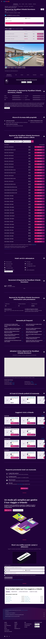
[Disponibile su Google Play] (23, 82)
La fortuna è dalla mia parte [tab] (23, 591)
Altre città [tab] (8, 591)
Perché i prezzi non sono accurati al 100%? (25, 616)
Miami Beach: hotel (9, 597)
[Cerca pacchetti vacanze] (1, 10)
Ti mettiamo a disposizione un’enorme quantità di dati (25, 614)
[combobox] (25, 567)
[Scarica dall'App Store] (29, 82)
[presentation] (29, 82)
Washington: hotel (27, 601)
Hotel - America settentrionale (14, 6)
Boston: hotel (8, 601)
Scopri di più (34, 244)
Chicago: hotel (27, 600)
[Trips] (1, 13)
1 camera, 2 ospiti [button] (9, 20)
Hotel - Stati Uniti (21, 6)
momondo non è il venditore (25, 613)
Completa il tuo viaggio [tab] (33, 591)
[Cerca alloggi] (1, 6)
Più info (42, 415)
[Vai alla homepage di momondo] (6, 1)
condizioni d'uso (15, 579)
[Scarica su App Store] (37, 626)
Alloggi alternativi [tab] (14, 591)
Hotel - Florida (26, 6)
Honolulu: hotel (27, 597)
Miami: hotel (26, 596)
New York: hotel (8, 596)
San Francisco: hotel (9, 600)
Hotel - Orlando (31, 6)
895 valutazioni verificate (15, 15)
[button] (2, 1)
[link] (15, 423)
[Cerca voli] (1, 4)
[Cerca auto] (1, 8)
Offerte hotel (7, 6)
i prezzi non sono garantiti (24, 610)
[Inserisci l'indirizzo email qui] (26, 573)
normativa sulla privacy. (21, 579)
